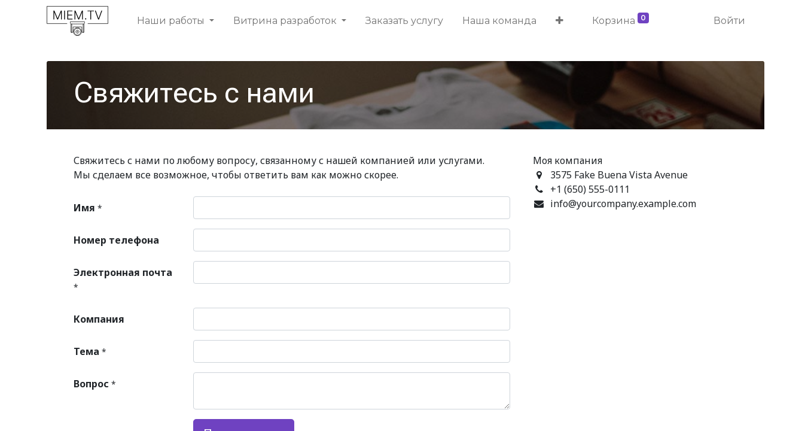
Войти (729, 20)
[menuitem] (404, 21)
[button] (559, 21)
